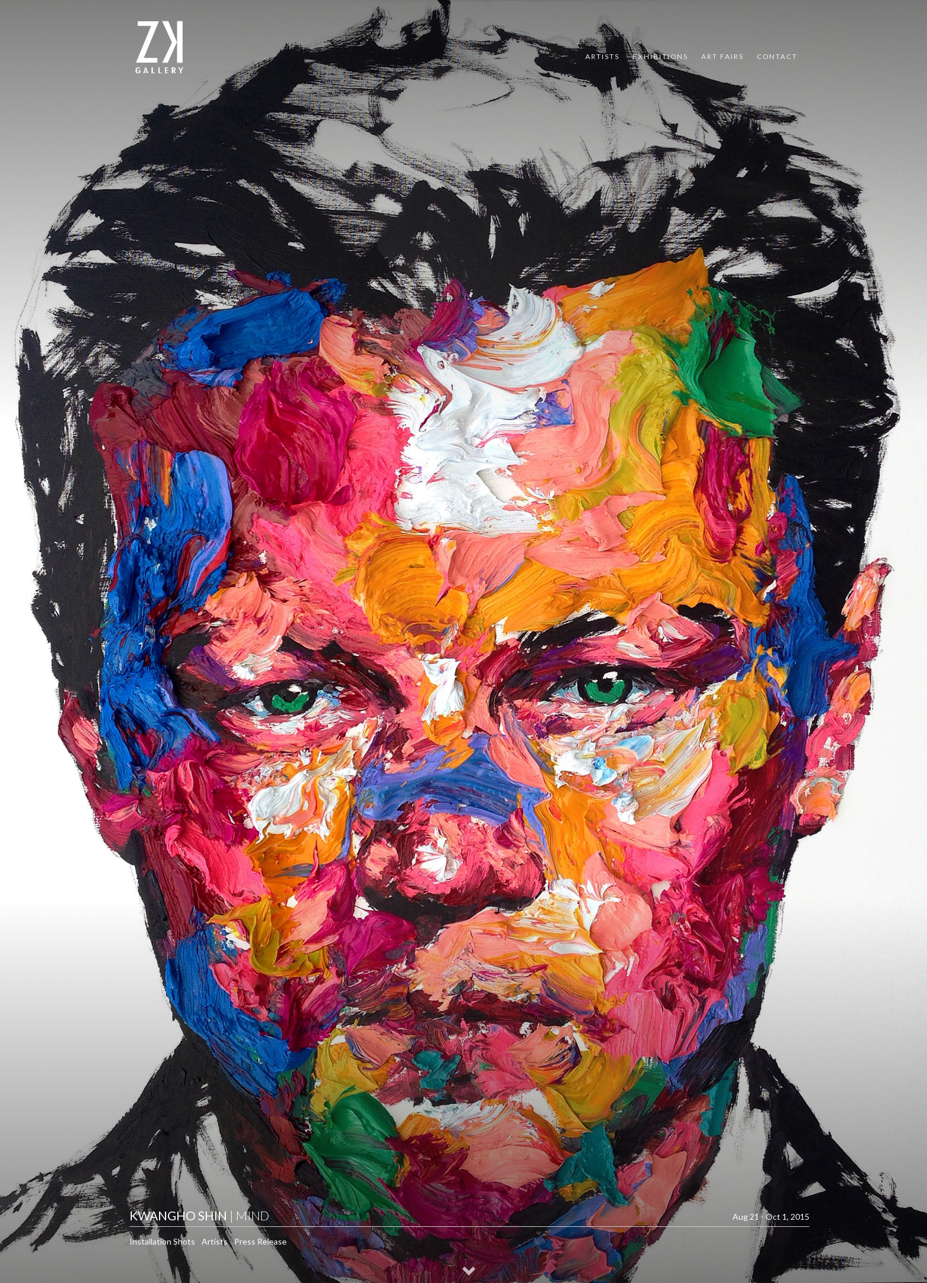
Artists (602, 56)
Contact (777, 56)
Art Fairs (722, 56)
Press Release (260, 1241)
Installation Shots (162, 1241)
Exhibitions (660, 56)
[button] (469, 1272)
